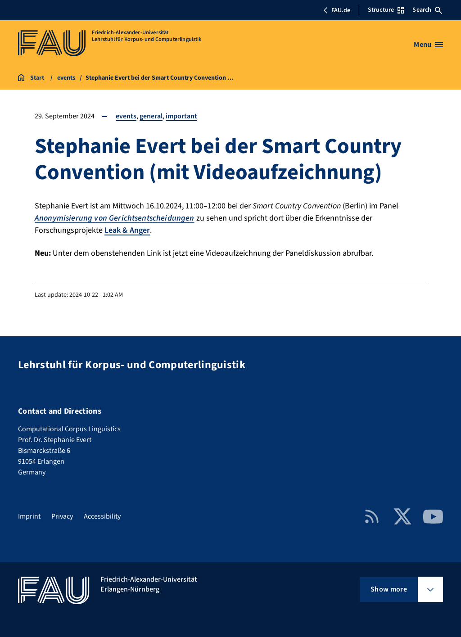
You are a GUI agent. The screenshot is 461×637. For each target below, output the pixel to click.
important (181, 116)
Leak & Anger (127, 230)
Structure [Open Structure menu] (386, 9)
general (151, 116)
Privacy (62, 516)
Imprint (29, 516)
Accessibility (102, 516)
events (126, 116)
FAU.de (337, 10)
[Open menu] (428, 44)
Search (427, 9)
